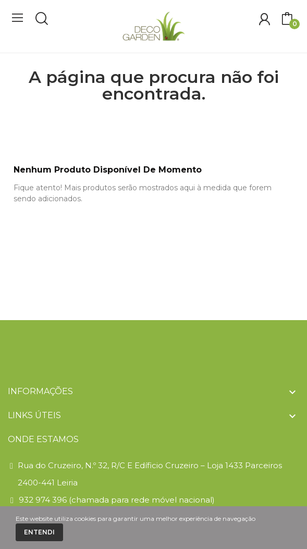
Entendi (39, 532)
